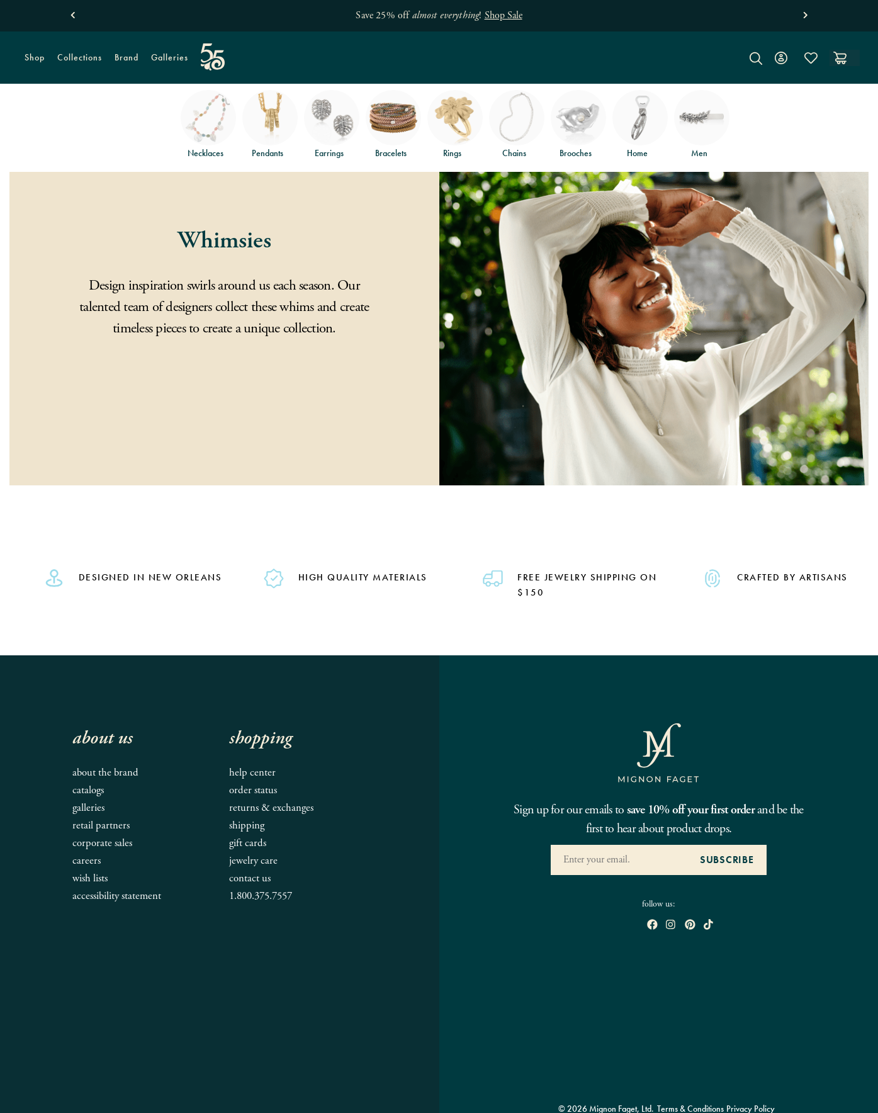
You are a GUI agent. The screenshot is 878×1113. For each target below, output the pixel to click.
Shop (31, 61)
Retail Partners (101, 825)
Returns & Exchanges (271, 808)
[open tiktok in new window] (708, 925)
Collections (76, 61)
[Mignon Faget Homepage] (438, 67)
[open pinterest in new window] (690, 925)
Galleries (169, 57)
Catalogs (88, 790)
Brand (123, 61)
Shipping (246, 825)
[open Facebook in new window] (652, 925)
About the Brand (105, 772)
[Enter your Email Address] (619, 860)
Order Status (253, 790)
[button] (72, 12)
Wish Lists (90, 878)
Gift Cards (247, 843)
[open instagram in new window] (670, 925)
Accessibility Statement (116, 896)
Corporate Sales (102, 843)
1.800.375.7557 (260, 896)
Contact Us (250, 878)
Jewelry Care (253, 860)
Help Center (252, 772)
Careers (86, 860)
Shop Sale (503, 15)
